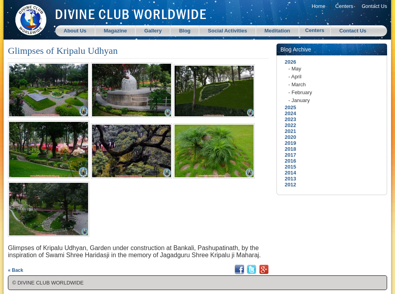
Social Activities (227, 31)
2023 (288, 119)
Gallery (153, 31)
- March (297, 84)
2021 (288, 131)
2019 (288, 143)
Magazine (115, 31)
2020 (288, 137)
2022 (288, 125)
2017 (288, 155)
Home (318, 6)
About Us (75, 31)
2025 (288, 107)
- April (294, 77)
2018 (288, 149)
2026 (288, 62)
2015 (288, 167)
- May (294, 69)
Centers (344, 6)
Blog (184, 31)
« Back (15, 270)
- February (300, 92)
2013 (288, 179)
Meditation (277, 31)
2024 (288, 113)
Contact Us (374, 6)
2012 (288, 185)
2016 (288, 161)
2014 (288, 173)
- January (299, 100)
